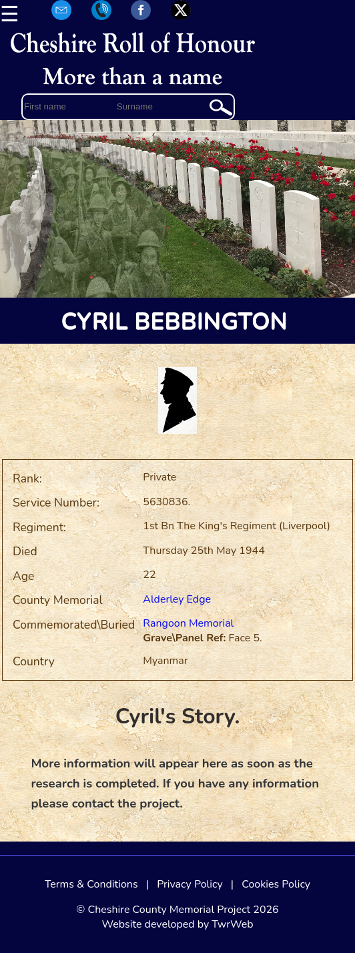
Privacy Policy (190, 884)
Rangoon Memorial (188, 623)
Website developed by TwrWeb (177, 924)
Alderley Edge (177, 599)
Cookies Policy (276, 884)
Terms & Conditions (91, 884)
